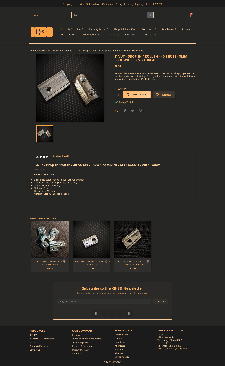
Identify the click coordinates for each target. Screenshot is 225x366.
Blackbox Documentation (41, 338)
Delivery (76, 334)
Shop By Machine (72, 29)
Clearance (113, 34)
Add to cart (137, 95)
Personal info (121, 334)
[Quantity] (118, 94)
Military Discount (80, 349)
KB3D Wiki (34, 334)
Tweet (133, 111)
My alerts (119, 353)
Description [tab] (41, 156)
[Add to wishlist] (64, 261)
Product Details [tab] (61, 156)
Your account (124, 330)
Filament (186, 29)
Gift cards (150, 34)
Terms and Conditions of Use (86, 338)
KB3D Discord (36, 342)
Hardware (169, 29)
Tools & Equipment (91, 34)
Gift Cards (77, 353)
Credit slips (120, 342)
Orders (118, 338)
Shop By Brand (98, 29)
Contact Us (34, 349)
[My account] (36, 15)
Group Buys (68, 34)
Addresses (120, 345)
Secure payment (80, 342)
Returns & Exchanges (83, 346)
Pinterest (140, 111)
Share (125, 111)
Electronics (148, 29)
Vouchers (119, 349)
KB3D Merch (132, 34)
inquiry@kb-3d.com (177, 348)
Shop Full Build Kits (124, 29)
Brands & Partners (38, 346)
